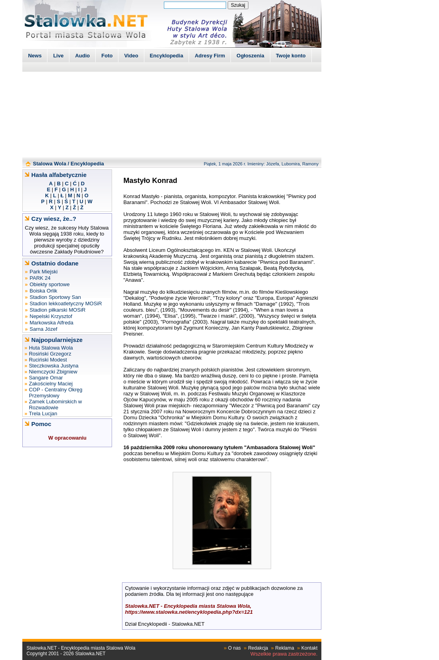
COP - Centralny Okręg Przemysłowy (55, 393)
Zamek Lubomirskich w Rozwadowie (55, 405)
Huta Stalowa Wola (51, 348)
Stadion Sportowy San (55, 297)
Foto (106, 56)
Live (58, 56)
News (34, 56)
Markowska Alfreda (51, 323)
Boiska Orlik (43, 291)
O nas (234, 648)
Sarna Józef (43, 329)
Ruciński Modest (48, 360)
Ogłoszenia (250, 56)
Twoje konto (291, 56)
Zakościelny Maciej (51, 384)
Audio (82, 56)
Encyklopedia (166, 56)
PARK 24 (40, 278)
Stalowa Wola (50, 164)
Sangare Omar (46, 378)
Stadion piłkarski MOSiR (57, 310)
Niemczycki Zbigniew (53, 372)
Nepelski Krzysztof (51, 316)
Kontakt (309, 648)
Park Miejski (43, 272)
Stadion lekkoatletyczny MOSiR (66, 303)
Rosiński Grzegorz (50, 354)
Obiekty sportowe (49, 284)
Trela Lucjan (43, 413)
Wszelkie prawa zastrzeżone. (283, 654)
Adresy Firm (210, 56)
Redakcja (258, 648)
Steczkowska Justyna (53, 366)
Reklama (284, 648)
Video (131, 56)
